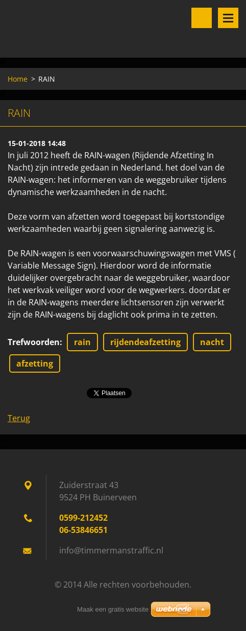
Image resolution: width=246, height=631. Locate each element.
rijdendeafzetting (145, 342)
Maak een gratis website (113, 609)
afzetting (34, 363)
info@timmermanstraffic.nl (111, 550)
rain (82, 342)
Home (18, 79)
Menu (228, 18)
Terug (19, 418)
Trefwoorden (34, 342)
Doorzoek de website (201, 18)
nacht (212, 342)
